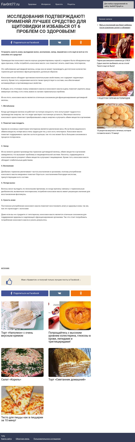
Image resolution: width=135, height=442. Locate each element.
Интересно (46, 4)
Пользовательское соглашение (47, 439)
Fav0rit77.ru (10, 4)
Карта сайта (6, 439)
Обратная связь (22, 439)
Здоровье (32, 4)
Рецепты (71, 4)
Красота (59, 4)
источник (5, 268)
